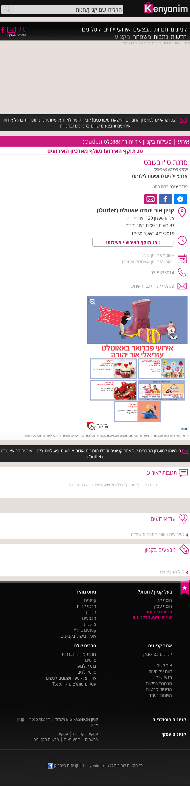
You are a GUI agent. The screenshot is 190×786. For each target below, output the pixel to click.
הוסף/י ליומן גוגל (157, 255)
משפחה (141, 36)
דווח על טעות (160, 671)
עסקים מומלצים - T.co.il (74, 684)
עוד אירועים (163, 518)
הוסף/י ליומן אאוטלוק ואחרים (147, 262)
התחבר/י (22, 33)
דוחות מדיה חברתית (79, 654)
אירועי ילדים (117, 29)
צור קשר (164, 665)
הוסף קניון (163, 600)
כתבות (160, 36)
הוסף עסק (163, 606)
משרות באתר (160, 695)
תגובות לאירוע (162, 472)
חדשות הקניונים (46, 739)
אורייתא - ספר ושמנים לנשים (71, 678)
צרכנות (90, 624)
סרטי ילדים (86, 672)
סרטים (90, 660)
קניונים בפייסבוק (157, 654)
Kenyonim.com (96, 765)
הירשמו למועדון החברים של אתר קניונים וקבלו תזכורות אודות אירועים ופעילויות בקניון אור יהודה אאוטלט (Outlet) (95, 454)
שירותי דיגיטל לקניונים (152, 617)
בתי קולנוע (86, 666)
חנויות (161, 29)
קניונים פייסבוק (63, 765)
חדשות (179, 36)
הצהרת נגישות (159, 683)
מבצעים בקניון (160, 549)
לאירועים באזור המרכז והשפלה (158, 534)
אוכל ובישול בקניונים (78, 636)
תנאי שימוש (161, 677)
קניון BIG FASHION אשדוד (76, 719)
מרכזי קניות (86, 606)
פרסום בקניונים (158, 612)
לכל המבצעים (172, 572)
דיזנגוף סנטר (39, 719)
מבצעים (142, 29)
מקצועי (121, 36)
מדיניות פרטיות (159, 689)
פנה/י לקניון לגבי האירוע (152, 286)
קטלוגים (91, 29)
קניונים (179, 29)
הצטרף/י (11, 33)
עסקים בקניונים (85, 734)
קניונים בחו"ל (84, 630)
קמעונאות (72, 739)
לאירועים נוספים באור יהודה (150, 225)
